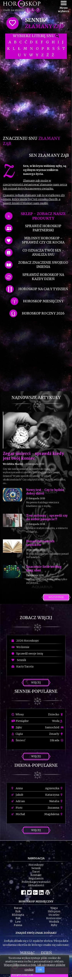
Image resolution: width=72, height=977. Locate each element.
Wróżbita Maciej (13, 464)
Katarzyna (54, 794)
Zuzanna (55, 807)
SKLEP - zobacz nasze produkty (43, 216)
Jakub (17, 794)
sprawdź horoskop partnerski (43, 228)
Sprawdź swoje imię (27, 653)
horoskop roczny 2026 (43, 313)
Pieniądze (20, 721)
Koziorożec (54, 918)
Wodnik (54, 921)
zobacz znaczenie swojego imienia (43, 264)
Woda (57, 721)
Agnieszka (54, 788)
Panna (18, 925)
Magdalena (53, 814)
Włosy (18, 714)
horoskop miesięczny (43, 301)
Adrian (18, 801)
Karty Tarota (22, 666)
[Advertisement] (36, 94)
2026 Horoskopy (25, 640)
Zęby (17, 727)
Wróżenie (20, 647)
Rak (18, 918)
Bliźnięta (18, 914)
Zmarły (56, 734)
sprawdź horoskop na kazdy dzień (43, 277)
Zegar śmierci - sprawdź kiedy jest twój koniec (33, 456)
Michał (18, 814)
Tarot (36, 871)
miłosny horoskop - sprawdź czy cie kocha (43, 240)
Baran (18, 908)
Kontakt (36, 875)
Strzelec (54, 914)
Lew (18, 921)
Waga (54, 908)
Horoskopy (36, 864)
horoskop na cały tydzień (43, 289)
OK (40, 969)
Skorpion (54, 911)
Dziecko (55, 714)
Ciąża (17, 734)
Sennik (19, 660)
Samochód (54, 727)
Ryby (54, 925)
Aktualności (36, 885)
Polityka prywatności (36, 882)
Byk (18, 911)
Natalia (56, 801)
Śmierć (18, 740)
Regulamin (36, 878)
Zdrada (56, 740)
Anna (17, 788)
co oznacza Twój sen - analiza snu (43, 252)
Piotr (17, 807)
